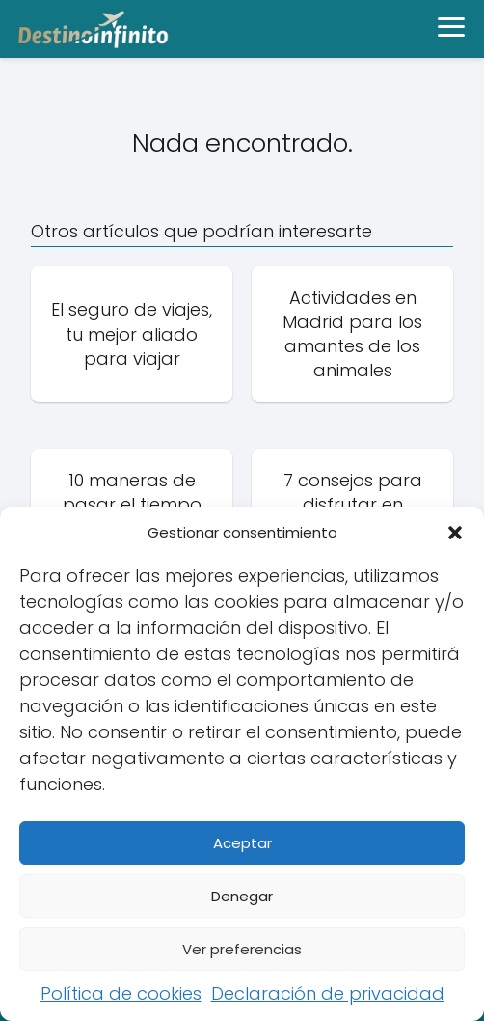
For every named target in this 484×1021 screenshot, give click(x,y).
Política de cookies (121, 993)
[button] (455, 532)
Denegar (242, 896)
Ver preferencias (242, 949)
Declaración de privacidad (327, 993)
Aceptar (242, 843)
